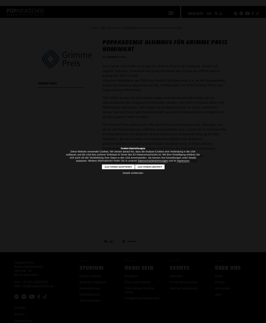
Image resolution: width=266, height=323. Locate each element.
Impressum (183, 160)
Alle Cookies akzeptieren (118, 167)
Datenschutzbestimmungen (153, 160)
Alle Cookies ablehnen (150, 167)
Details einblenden (133, 173)
